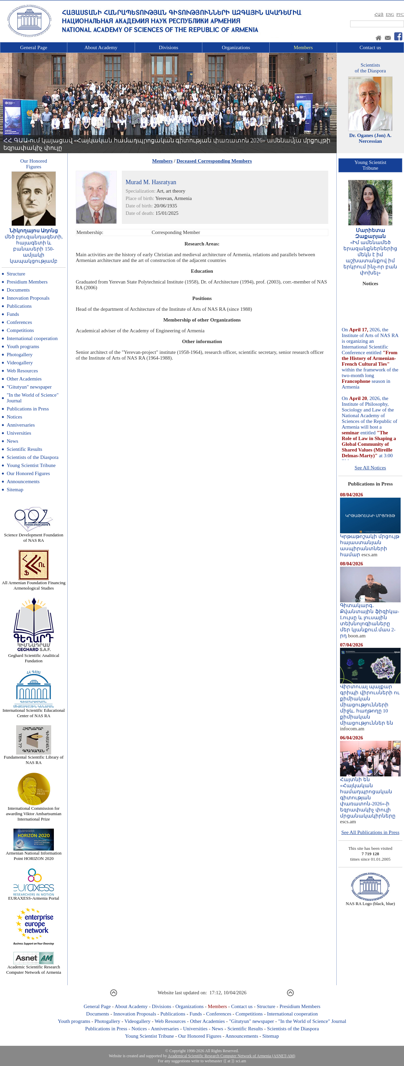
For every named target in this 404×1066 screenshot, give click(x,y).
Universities (19, 433)
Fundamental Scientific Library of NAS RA (33, 758)
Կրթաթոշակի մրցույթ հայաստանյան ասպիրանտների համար (370, 543)
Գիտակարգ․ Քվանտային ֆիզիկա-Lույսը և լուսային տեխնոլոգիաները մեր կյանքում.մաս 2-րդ (370, 618)
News (12, 441)
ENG (390, 14)
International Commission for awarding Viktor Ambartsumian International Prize (33, 812)
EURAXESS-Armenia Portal (33, 896)
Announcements (23, 481)
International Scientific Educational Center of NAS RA (34, 711)
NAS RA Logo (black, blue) (370, 901)
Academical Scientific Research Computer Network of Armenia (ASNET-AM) (231, 1056)
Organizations (236, 47)
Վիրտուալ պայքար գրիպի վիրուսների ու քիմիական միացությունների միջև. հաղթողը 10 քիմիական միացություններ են (370, 702)
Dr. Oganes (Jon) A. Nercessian (370, 138)
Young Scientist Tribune (31, 465)
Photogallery (20, 354)
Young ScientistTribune (370, 165)
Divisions (168, 47)
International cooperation (32, 338)
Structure (16, 273)
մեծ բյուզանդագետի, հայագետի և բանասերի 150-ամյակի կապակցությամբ (34, 249)
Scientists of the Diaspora (33, 457)
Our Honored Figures (28, 473)
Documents (18, 290)
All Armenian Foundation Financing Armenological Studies (34, 583)
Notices (14, 417)
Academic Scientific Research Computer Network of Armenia (33, 967)
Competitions (20, 330)
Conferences (19, 322)
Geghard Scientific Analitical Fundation (33, 656)
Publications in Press (28, 408)
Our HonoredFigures (33, 163)
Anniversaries (21, 425)
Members (303, 47)
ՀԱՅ (378, 14)
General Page (33, 47)
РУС (400, 14)
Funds (13, 314)
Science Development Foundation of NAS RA (33, 535)
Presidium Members (27, 282)
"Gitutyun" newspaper (29, 387)
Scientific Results (24, 449)
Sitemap (15, 489)
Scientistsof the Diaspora (370, 67)
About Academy (101, 47)
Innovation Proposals (28, 298)
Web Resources (22, 370)
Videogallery (20, 362)
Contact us (370, 47)
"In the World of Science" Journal (312, 1021)
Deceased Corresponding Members (214, 161)
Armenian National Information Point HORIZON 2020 (33, 853)
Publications (19, 306)
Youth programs (23, 346)
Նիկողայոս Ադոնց (33, 230)
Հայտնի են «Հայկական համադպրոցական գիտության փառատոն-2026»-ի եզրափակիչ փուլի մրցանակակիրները (370, 795)
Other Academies (24, 378)
